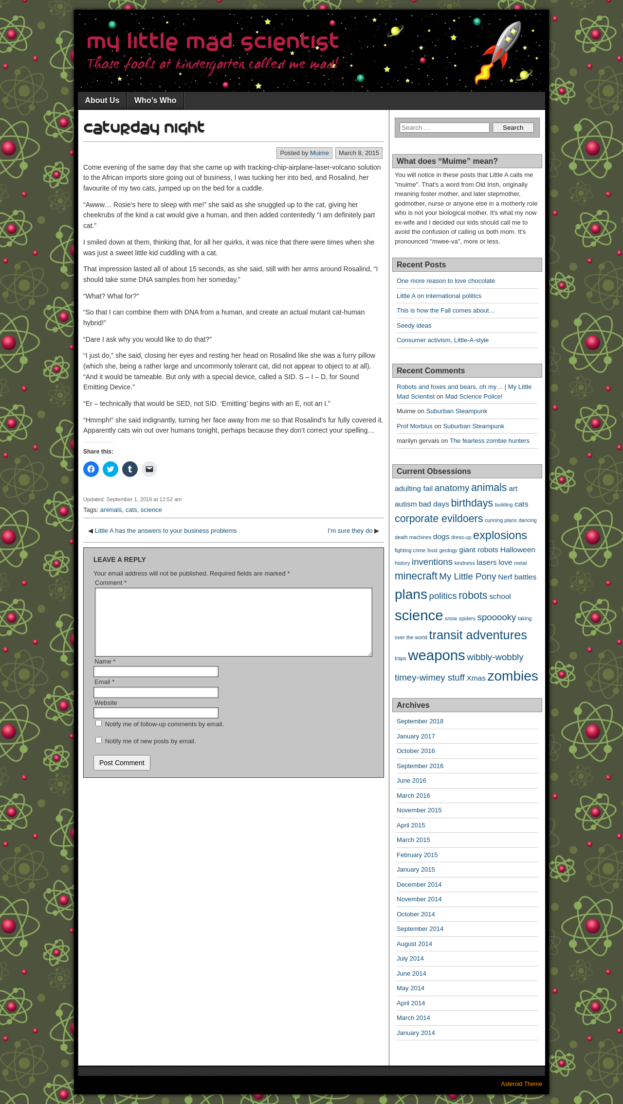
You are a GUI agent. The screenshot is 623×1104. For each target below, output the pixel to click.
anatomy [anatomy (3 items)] (452, 488)
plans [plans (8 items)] (411, 594)
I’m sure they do (350, 530)
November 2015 (419, 810)
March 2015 (413, 839)
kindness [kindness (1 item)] (465, 563)
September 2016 (420, 766)
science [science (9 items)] (419, 615)
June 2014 (411, 973)
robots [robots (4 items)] (472, 595)
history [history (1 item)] (402, 563)
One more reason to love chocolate (446, 280)
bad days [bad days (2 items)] (434, 504)
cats (131, 509)
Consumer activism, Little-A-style (443, 340)
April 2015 (411, 825)
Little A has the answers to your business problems (166, 530)
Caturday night (144, 128)
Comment (111, 582)
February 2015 (417, 855)
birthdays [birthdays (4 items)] (472, 503)
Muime (319, 153)
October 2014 (416, 914)
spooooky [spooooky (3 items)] (496, 617)
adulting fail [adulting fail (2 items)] (414, 488)
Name (104, 673)
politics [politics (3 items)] (443, 596)
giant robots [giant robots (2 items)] (478, 549)
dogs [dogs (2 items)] (441, 536)
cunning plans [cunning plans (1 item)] (501, 520)
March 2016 (413, 795)
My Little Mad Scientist (213, 42)
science (151, 509)
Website (105, 714)
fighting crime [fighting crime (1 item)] (410, 550)
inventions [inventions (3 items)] (432, 562)
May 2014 (410, 988)
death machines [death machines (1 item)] (413, 537)
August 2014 (414, 943)
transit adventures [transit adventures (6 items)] (478, 635)
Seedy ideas (414, 325)
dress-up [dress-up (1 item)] (461, 537)
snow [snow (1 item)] (451, 618)
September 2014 (420, 928)
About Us (102, 100)
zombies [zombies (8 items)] (513, 675)
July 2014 (410, 958)
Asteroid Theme (522, 1084)
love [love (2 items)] (505, 562)
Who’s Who (155, 100)
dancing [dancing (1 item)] (527, 520)
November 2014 (419, 899)
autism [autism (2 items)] (406, 504)
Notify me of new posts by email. (150, 752)
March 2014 (413, 1017)
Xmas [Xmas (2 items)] (476, 678)
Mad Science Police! (474, 396)
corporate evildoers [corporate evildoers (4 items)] (439, 519)
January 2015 (416, 869)
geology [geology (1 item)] (448, 550)
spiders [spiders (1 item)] (467, 618)
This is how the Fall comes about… (446, 310)
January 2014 (416, 1032)
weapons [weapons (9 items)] (436, 655)
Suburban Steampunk (457, 411)
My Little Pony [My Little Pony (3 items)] (467, 576)
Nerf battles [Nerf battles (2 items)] (517, 577)
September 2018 (420, 721)
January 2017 (416, 736)
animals (111, 509)
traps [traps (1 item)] (400, 658)
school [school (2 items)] (500, 596)
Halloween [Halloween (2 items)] (517, 549)
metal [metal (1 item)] (520, 563)
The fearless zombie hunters (490, 440)
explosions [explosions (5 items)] (500, 535)
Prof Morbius (415, 426)
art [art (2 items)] (513, 488)
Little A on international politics (439, 295)
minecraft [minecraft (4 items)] (416, 576)
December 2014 (419, 884)
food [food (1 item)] (432, 550)
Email (104, 693)
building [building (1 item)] (504, 505)
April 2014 (411, 1003)
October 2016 (416, 750)
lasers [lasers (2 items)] (486, 562)
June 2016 (411, 780)
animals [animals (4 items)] (489, 487)
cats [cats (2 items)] (521, 504)
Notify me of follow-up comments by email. (164, 735)
